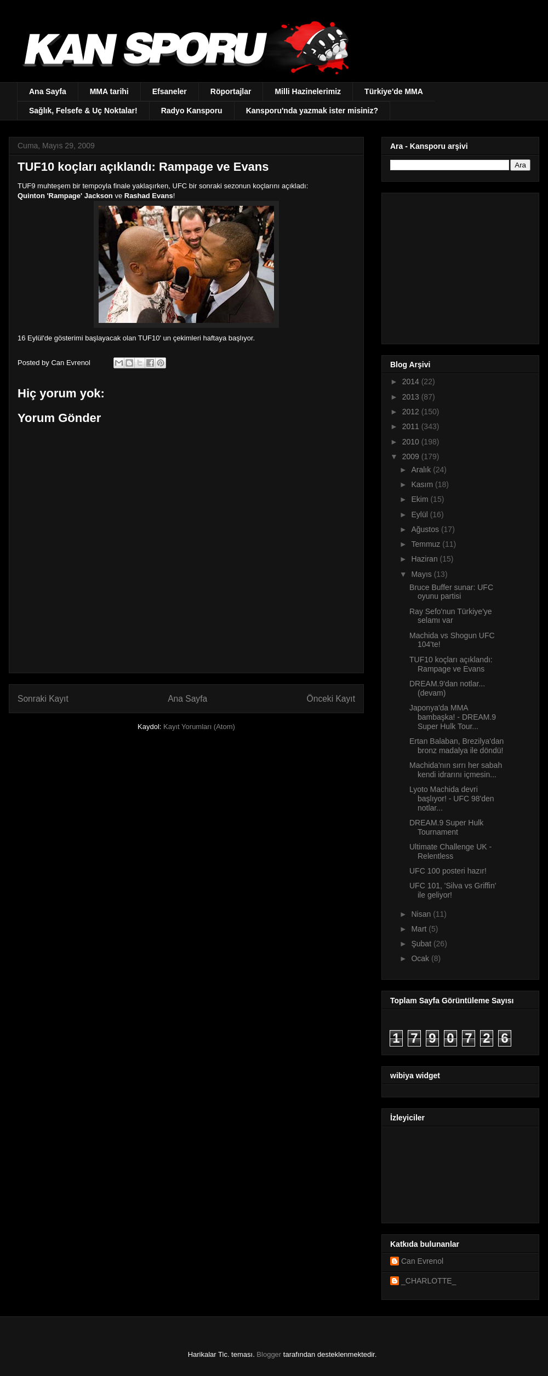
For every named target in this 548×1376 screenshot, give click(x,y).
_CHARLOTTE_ (428, 1280)
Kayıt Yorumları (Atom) (199, 726)
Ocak (421, 958)
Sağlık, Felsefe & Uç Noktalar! (83, 110)
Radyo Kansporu (191, 110)
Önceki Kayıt (331, 698)
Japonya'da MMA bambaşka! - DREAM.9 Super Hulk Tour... (452, 717)
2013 (411, 396)
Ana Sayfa (47, 91)
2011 (411, 426)
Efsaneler (169, 91)
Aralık (422, 469)
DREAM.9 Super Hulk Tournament (446, 827)
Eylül (420, 514)
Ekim (420, 499)
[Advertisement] (458, 265)
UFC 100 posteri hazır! (448, 870)
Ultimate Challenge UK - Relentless (450, 851)
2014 (411, 381)
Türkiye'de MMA (393, 91)
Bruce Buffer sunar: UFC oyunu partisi (451, 592)
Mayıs (422, 574)
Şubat (422, 943)
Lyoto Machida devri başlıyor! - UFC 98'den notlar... (451, 798)
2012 (411, 411)
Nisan (422, 914)
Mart (420, 928)
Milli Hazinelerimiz (308, 91)
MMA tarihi (109, 91)
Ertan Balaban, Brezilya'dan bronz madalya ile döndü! (456, 746)
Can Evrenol (422, 1261)
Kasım (423, 484)
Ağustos (426, 529)
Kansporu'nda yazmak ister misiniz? (312, 110)
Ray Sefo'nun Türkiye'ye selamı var (450, 616)
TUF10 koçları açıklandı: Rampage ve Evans (451, 664)
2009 (411, 456)
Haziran (425, 558)
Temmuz (426, 544)
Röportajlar (231, 91)
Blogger (268, 1354)
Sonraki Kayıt (43, 698)
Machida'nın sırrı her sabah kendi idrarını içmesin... (455, 770)
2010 (411, 441)
